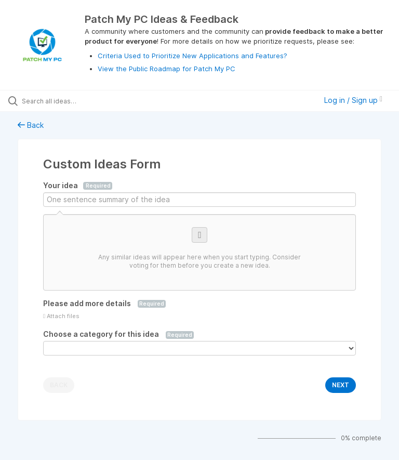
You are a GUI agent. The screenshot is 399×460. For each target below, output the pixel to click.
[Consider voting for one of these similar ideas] (199, 252)
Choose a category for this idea (118, 334)
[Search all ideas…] (70, 101)
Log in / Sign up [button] (353, 100)
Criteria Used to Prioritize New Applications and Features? (192, 55)
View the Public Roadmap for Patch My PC (166, 68)
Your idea (77, 185)
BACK (59, 385)
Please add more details (104, 303)
